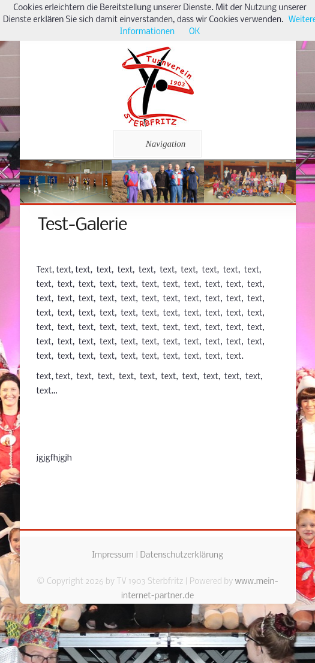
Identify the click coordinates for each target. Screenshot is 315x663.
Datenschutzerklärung (181, 555)
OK (194, 32)
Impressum (113, 555)
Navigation (155, 144)
